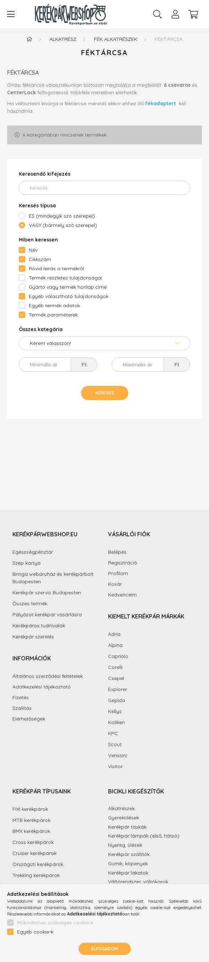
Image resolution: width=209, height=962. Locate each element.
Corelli (115, 667)
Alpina (115, 645)
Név (33, 250)
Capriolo (118, 656)
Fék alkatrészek (115, 39)
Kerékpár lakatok (128, 873)
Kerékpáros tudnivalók (38, 625)
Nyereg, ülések (125, 845)
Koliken (116, 722)
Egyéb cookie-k (35, 932)
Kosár (115, 584)
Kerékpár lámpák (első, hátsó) (143, 836)
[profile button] (175, 14)
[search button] (157, 14)
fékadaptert (161, 103)
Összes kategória (41, 329)
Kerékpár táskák (127, 827)
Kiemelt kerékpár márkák (146, 616)
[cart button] (193, 14)
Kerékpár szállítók (129, 854)
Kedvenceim (122, 595)
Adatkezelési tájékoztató (41, 687)
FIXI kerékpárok (30, 809)
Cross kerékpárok (33, 842)
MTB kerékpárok (31, 820)
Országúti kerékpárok (37, 864)
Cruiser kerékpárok (34, 853)
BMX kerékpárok (31, 831)
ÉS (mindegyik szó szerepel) (62, 216)
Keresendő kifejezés (44, 174)
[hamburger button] (11, 14)
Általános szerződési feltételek (47, 676)
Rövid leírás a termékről (56, 268)
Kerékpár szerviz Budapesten (46, 592)
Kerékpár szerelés (33, 636)
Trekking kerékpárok (36, 875)
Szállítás (22, 708)
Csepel (116, 678)
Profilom (118, 573)
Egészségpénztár (32, 552)
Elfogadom (104, 948)
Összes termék (29, 603)
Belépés (117, 552)
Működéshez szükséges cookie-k (55, 922)
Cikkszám (40, 259)
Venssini (117, 755)
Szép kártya (26, 563)
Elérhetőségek (28, 719)
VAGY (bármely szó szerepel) (63, 225)
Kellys (115, 711)
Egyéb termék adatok (54, 305)
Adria (114, 634)
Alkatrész (62, 39)
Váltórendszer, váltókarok (138, 881)
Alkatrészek (121, 808)
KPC (113, 733)
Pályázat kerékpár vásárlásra (47, 614)
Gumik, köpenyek (128, 863)
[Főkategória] (29, 39)
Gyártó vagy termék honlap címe (68, 287)
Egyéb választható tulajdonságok (68, 296)
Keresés (104, 392)
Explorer (117, 689)
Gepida (116, 700)
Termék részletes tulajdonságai (65, 278)
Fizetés (20, 698)
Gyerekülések (123, 817)
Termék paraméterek (53, 315)
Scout (115, 744)
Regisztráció (122, 563)
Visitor (115, 766)
